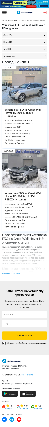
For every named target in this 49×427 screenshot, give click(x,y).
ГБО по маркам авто (9, 20)
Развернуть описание (11, 273)
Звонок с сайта (26, 375)
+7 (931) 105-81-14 (11, 374)
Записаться (24, 335)
